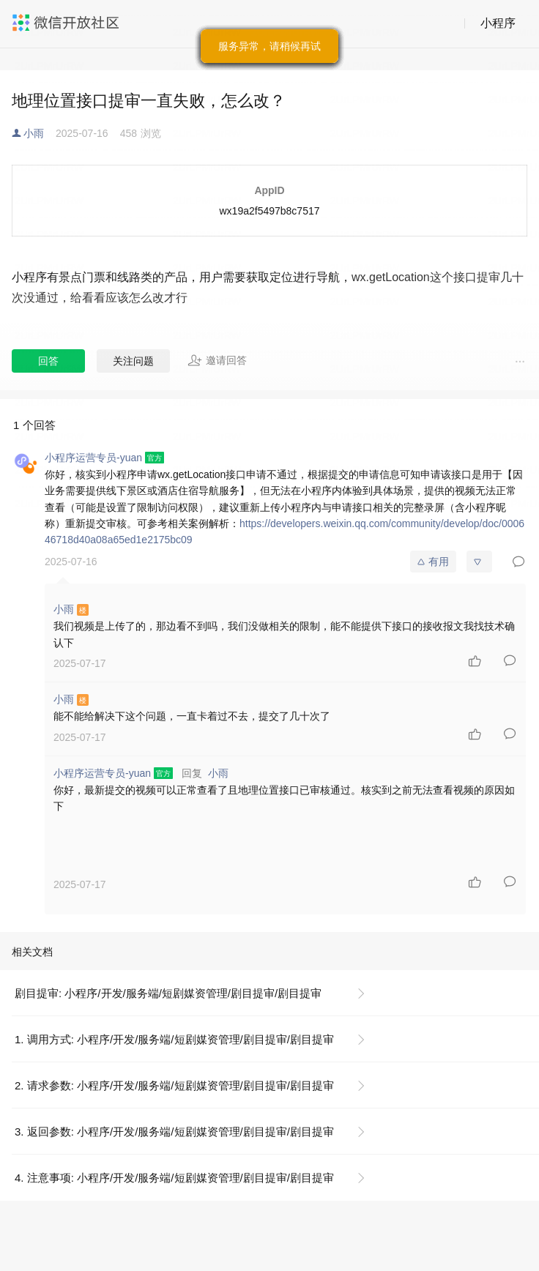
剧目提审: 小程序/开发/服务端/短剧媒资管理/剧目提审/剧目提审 (168, 993)
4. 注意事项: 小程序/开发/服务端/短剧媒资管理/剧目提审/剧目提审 (174, 1177)
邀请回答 (217, 360)
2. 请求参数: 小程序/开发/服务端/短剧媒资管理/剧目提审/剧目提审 (174, 1085)
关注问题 (133, 361)
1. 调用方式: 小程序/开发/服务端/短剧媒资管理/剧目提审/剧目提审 (174, 1039)
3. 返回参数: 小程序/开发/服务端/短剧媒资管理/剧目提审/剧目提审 (174, 1131)
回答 (48, 361)
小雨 (33, 133)
